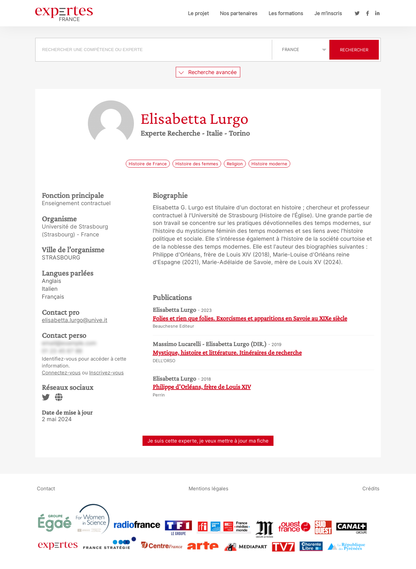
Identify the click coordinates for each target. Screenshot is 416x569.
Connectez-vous (61, 372)
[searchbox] (154, 49)
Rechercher (354, 49)
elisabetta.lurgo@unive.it (74, 320)
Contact (46, 488)
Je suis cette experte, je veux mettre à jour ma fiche (208, 441)
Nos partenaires (238, 13)
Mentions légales (208, 488)
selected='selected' (300, 49)
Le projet (198, 13)
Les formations (286, 13)
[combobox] (154, 50)
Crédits (370, 488)
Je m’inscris (328, 13)
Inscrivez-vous (106, 372)
